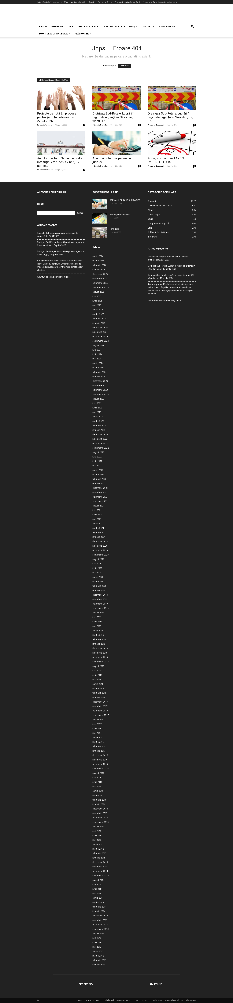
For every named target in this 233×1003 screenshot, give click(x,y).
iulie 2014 (96, 884)
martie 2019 (98, 634)
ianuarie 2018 (98, 697)
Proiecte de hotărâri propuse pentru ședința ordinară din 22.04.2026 (56, 117)
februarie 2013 (99, 960)
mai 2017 (96, 732)
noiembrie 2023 (99, 385)
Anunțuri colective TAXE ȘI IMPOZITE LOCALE (166, 160)
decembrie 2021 (100, 487)
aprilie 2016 (97, 790)
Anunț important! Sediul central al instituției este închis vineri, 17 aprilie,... (60, 162)
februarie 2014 (99, 906)
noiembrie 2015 (99, 813)
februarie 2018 (99, 692)
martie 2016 (98, 795)
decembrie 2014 (100, 862)
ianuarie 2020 (98, 590)
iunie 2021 (97, 514)
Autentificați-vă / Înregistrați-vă (49, 2)
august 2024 (98, 345)
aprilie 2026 (97, 256)
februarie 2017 (99, 746)
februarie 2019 (99, 639)
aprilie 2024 (97, 363)
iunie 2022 (97, 461)
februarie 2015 (99, 853)
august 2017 (98, 719)
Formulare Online (105, 2)
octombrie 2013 (100, 924)
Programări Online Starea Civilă (127, 2)
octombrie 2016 (100, 764)
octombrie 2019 (100, 603)
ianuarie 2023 (98, 429)
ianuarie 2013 (98, 964)
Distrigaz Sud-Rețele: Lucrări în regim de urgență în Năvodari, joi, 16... (170, 117)
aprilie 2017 (97, 737)
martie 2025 (98, 314)
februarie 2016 (99, 799)
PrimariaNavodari (45, 125)
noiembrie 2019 (99, 599)
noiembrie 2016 (99, 759)
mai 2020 (96, 572)
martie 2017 (98, 741)
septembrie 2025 (100, 287)
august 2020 (98, 559)
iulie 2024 (96, 349)
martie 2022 (98, 474)
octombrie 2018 (100, 657)
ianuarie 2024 (98, 376)
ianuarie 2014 (98, 911)
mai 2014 (96, 893)
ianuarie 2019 (98, 643)
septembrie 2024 (100, 340)
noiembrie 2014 (99, 866)
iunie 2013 (97, 942)
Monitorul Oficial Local (54, 33)
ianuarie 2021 (98, 536)
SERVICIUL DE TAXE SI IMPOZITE (125, 200)
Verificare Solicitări (78, 2)
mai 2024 (96, 358)
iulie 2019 (96, 617)
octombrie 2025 (100, 282)
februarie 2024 (99, 372)
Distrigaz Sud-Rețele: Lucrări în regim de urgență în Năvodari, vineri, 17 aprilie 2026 (61, 244)
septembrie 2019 (100, 608)
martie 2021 (98, 528)
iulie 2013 (96, 937)
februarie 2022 (99, 479)
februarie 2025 (99, 318)
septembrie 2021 (100, 501)
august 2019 (98, 612)
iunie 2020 (97, 568)
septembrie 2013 (100, 929)
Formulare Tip (167, 26)
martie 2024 (98, 367)
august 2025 (98, 291)
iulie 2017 (96, 724)
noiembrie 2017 (99, 706)
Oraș (133, 26)
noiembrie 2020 (99, 545)
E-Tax (66, 2)
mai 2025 (96, 305)
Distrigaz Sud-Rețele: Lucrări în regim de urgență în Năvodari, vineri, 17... (113, 117)
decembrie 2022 (100, 434)
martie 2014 (98, 902)
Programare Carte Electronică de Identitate (160, 2)
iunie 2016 (97, 782)
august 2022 (98, 452)
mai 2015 (96, 839)
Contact (148, 26)
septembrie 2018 (100, 661)
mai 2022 (96, 465)
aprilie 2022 (97, 470)
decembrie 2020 (100, 541)
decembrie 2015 (100, 808)
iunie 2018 (97, 675)
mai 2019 (96, 626)
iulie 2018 (96, 670)
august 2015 (98, 826)
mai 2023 (96, 412)
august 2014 (98, 880)
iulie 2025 (96, 296)
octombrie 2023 (100, 389)
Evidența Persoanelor (120, 214)
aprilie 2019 (97, 630)
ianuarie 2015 (98, 857)
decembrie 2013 (100, 915)
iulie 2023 (96, 403)
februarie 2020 (99, 585)
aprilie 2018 (97, 683)
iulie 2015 (96, 831)
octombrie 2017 (100, 710)
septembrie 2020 (100, 554)
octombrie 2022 (100, 443)
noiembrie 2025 (99, 278)
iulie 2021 (96, 510)
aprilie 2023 (97, 416)
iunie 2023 (97, 407)
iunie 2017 (97, 728)
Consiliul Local (88, 26)
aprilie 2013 (97, 951)
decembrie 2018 (100, 648)
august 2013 (98, 933)
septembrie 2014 (100, 875)
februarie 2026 (99, 265)
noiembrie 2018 (99, 652)
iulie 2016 (96, 777)
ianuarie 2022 (98, 483)
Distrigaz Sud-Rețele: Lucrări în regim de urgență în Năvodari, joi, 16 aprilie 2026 (61, 253)
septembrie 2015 (100, 822)
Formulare (114, 229)
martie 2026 (98, 260)
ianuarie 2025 (98, 323)
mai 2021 (96, 519)
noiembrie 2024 (99, 331)
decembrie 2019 (100, 594)
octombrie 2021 (100, 496)
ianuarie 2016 (98, 804)
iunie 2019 (97, 621)
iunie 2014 (97, 888)
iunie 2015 (97, 835)
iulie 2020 (96, 563)
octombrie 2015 (100, 817)
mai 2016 (96, 786)
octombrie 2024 (100, 336)
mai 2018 (96, 679)
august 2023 (98, 398)
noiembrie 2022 (99, 438)
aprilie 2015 (97, 844)
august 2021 (98, 505)
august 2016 (98, 773)
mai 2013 (96, 946)
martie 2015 (98, 848)
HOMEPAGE (124, 66)
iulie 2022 (96, 456)
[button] (192, 26)
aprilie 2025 (97, 309)
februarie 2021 (99, 532)
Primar (43, 26)
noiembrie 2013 (99, 920)
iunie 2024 (97, 354)
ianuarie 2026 (98, 269)
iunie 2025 (97, 300)
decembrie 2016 (100, 755)
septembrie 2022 (100, 447)
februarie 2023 (99, 425)
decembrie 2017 (100, 701)
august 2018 (98, 666)
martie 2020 (98, 581)
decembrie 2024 (100, 327)
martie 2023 (98, 421)
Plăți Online (83, 33)
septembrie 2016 (100, 768)
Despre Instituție (62, 26)
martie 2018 (98, 688)
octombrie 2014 (100, 871)
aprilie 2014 (97, 897)
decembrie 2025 (100, 274)
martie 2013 (98, 955)
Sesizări (92, 2)
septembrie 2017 (100, 715)
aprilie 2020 (97, 577)
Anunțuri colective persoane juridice (54, 277)
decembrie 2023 (100, 380)
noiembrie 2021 (99, 492)
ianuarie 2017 (98, 750)
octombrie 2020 (100, 550)
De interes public (114, 26)
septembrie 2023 (100, 394)
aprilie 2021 (97, 523)
